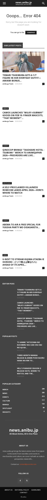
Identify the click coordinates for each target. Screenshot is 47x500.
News (5, 255)
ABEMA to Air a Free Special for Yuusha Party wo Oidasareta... (21, 226)
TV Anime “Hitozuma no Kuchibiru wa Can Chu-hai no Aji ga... (29, 345)
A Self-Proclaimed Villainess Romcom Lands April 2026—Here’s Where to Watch (23, 190)
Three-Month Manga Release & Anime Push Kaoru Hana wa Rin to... (30, 358)
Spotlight (7, 183)
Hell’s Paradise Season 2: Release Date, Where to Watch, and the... (29, 371)
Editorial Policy (22, 490)
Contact (23, 492)
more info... (28, 459)
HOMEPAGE (31, 32)
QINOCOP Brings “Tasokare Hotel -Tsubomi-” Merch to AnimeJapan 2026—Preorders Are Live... (23, 152)
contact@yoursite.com (28, 464)
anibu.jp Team (8, 84)
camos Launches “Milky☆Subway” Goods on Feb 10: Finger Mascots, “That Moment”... (23, 115)
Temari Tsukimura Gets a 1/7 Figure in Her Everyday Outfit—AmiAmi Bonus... (22, 78)
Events (5, 146)
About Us (8, 490)
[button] (4, 3)
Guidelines (35, 490)
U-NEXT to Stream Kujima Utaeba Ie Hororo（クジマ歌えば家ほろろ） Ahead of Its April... (23, 262)
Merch (5, 71)
